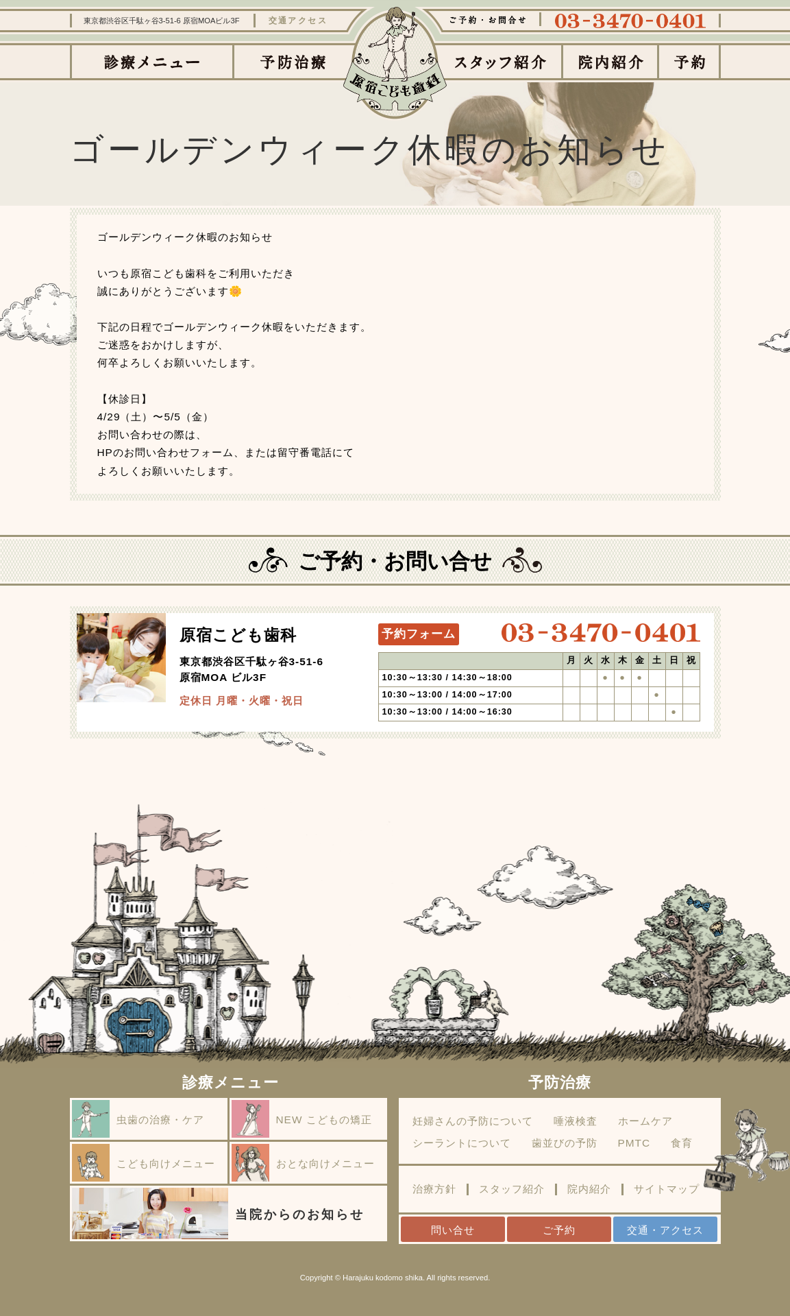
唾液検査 (575, 1121)
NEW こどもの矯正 (302, 1119)
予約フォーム (419, 634)
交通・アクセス (665, 1230)
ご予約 (559, 1230)
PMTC (634, 1143)
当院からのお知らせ (218, 1213)
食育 (682, 1143)
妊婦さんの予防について (472, 1121)
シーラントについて (461, 1143)
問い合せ (453, 1230)
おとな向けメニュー (303, 1163)
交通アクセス (298, 20)
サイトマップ (667, 1189)
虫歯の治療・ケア (138, 1119)
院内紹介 (589, 1189)
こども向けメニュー (143, 1163)
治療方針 (434, 1189)
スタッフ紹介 (512, 1189)
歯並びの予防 (564, 1143)
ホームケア (645, 1121)
